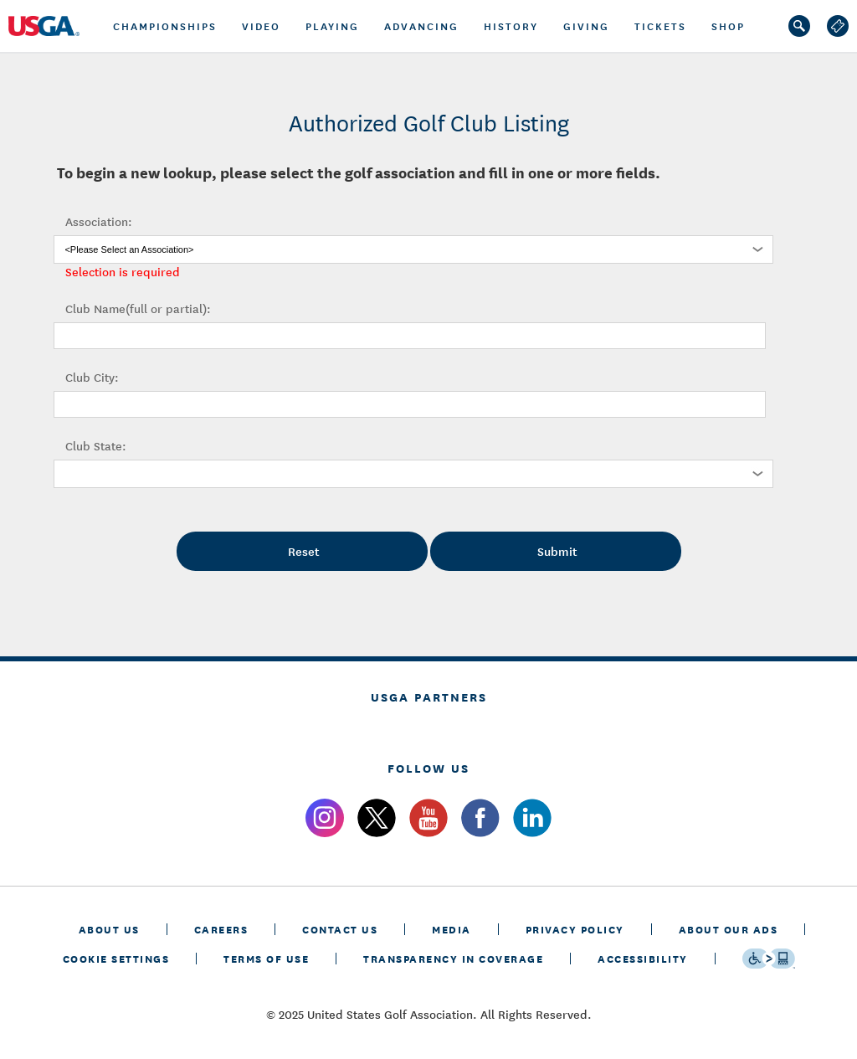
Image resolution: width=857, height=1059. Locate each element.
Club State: (95, 445)
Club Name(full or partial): (138, 308)
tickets (660, 26)
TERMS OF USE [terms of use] (266, 958)
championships (165, 26)
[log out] (838, 26)
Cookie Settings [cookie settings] (116, 958)
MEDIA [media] (451, 929)
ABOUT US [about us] (109, 929)
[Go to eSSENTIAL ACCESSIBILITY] (768, 958)
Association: (98, 221)
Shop (728, 26)
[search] (799, 26)
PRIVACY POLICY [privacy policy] (575, 929)
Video (261, 26)
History (511, 26)
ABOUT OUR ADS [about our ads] (728, 929)
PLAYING (332, 26)
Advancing (421, 26)
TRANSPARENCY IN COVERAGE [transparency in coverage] (453, 958)
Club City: (92, 376)
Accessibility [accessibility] (643, 958)
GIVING (586, 26)
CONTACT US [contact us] (339, 929)
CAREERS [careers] (221, 929)
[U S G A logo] (58, 26)
